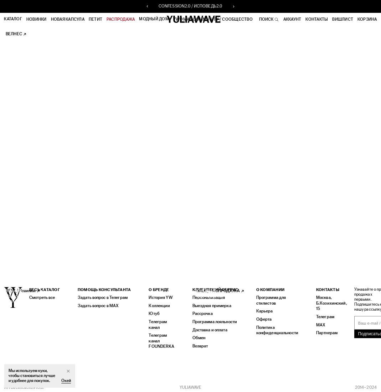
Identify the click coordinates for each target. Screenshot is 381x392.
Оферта (262, 318)
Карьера (262, 310)
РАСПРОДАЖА (121, 19)
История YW (160, 297)
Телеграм (321, 315)
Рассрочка (201, 312)
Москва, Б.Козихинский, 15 (326, 302)
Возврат (198, 344)
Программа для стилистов (269, 299)
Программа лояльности (212, 320)
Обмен (197, 336)
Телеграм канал (157, 323)
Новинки (37, 19)
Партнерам (322, 331)
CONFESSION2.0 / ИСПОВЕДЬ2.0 (190, 6)
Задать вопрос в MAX (97, 304)
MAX (316, 323)
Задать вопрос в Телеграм (101, 297)
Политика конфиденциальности (274, 328)
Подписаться (364, 333)
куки (42, 370)
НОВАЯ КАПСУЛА (67, 19)
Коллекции (159, 304)
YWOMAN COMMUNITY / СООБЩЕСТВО (213, 19)
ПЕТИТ (96, 19)
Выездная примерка (209, 304)
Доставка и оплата (208, 328)
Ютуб (153, 312)
